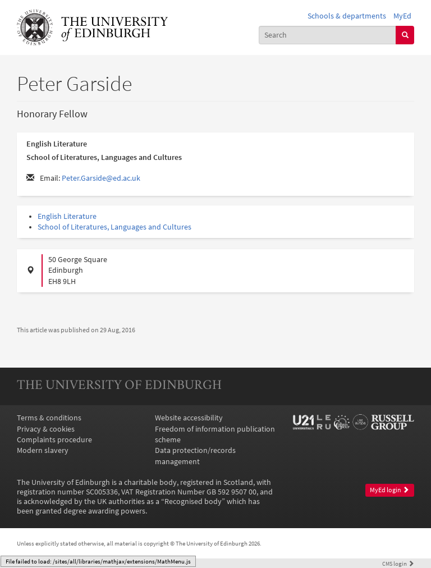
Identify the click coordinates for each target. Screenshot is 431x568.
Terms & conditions (49, 418)
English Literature (67, 216)
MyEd (402, 16)
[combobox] (328, 35)
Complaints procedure (54, 440)
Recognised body (193, 501)
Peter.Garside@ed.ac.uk (101, 178)
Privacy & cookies (46, 429)
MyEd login (389, 490)
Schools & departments (347, 16)
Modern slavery (42, 450)
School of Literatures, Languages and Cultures (114, 227)
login (398, 563)
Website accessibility (189, 418)
